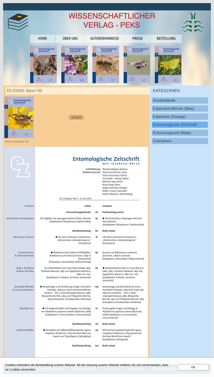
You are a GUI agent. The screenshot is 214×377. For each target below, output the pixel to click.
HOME (42, 38)
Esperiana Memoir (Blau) (173, 108)
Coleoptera (162, 141)
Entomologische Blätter (172, 133)
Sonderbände (164, 100)
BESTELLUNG (166, 38)
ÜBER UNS (70, 38)
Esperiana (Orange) (169, 117)
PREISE (137, 38)
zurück (76, 117)
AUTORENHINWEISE (104, 38)
